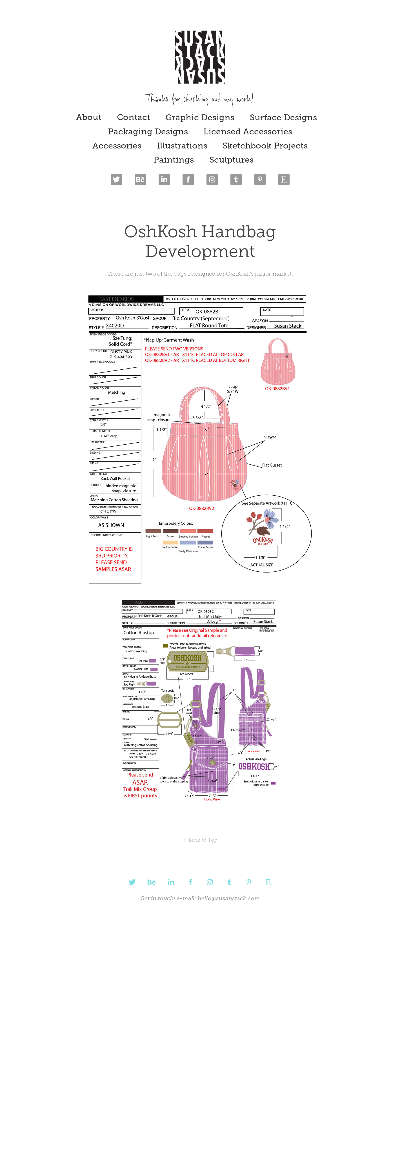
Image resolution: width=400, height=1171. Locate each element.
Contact (133, 117)
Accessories (116, 145)
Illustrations (182, 145)
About (88, 117)
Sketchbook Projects (265, 145)
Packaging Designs (148, 131)
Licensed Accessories (247, 131)
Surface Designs (283, 117)
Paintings (174, 160)
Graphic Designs (199, 117)
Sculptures (231, 160)
